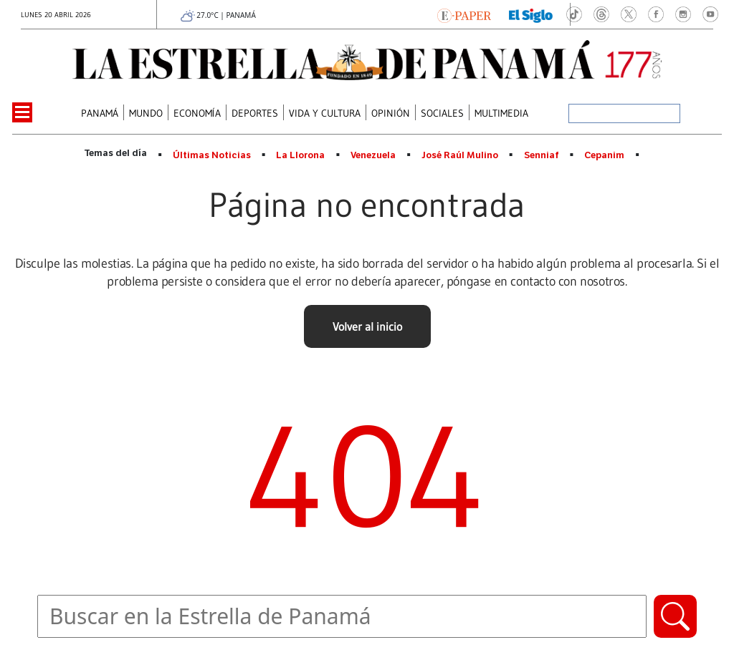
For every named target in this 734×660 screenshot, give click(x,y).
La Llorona (300, 155)
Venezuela (373, 155)
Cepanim (604, 155)
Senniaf (541, 155)
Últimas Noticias (212, 155)
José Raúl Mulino (459, 155)
